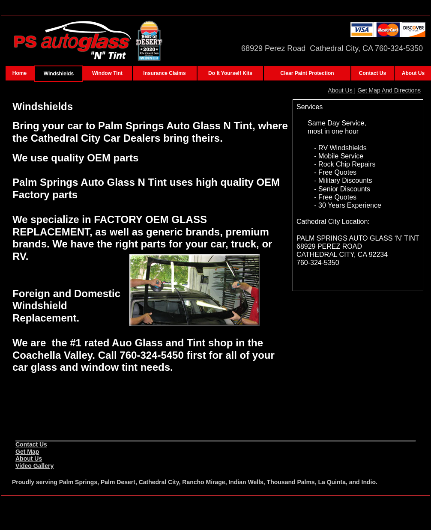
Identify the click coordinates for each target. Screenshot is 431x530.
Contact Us (31, 444)
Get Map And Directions (389, 90)
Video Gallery (34, 465)
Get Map (27, 451)
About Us (341, 90)
